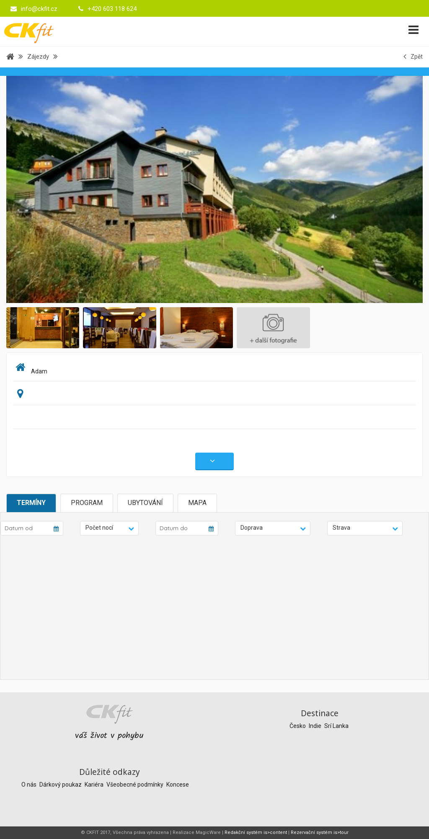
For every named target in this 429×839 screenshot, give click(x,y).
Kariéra (95, 784)
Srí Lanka (336, 725)
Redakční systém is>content (256, 832)
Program (87, 503)
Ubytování (145, 503)
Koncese (177, 784)
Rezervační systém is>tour (320, 832)
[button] (109, 528)
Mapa (197, 503)
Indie (316, 725)
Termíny (31, 503)
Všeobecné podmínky (135, 784)
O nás (29, 784)
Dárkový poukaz (61, 784)
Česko (298, 725)
